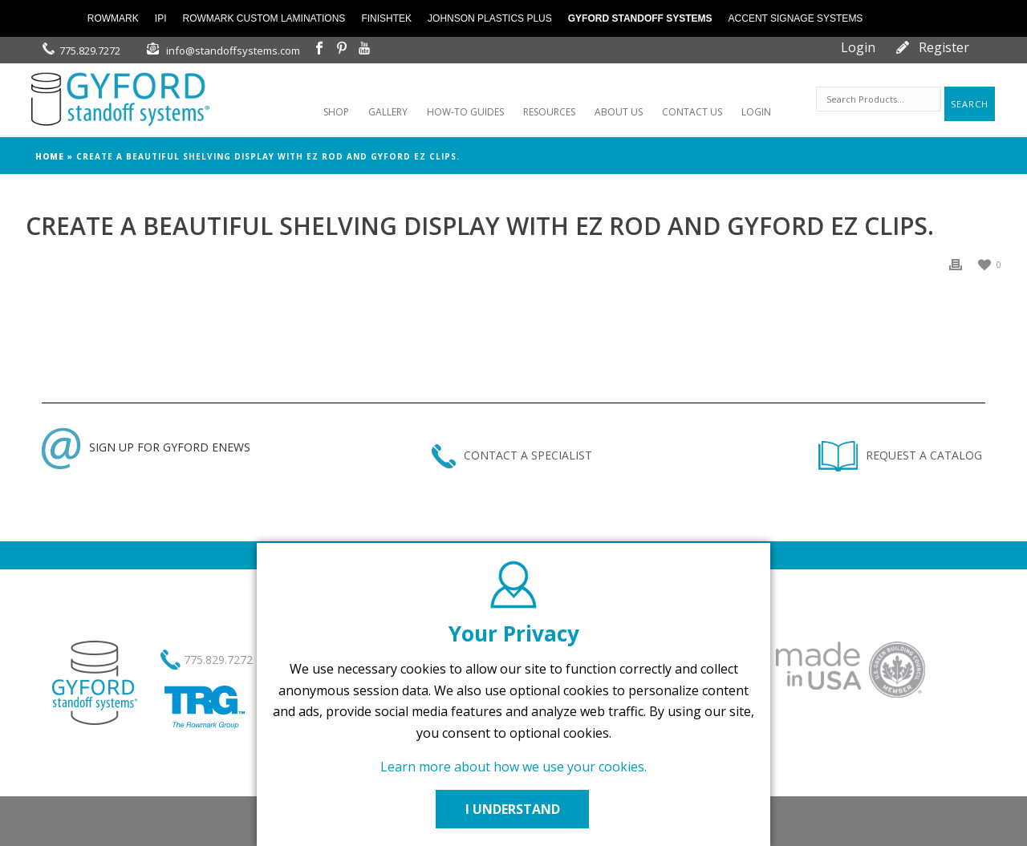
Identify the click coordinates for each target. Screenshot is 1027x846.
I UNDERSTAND (513, 809)
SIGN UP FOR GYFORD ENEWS (146, 447)
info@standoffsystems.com (233, 50)
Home (49, 156)
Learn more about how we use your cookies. (513, 766)
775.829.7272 (89, 50)
